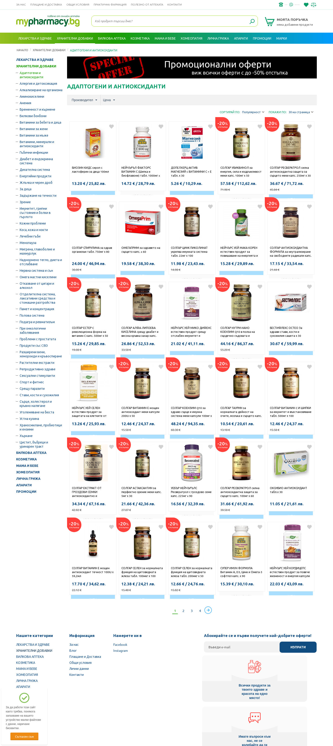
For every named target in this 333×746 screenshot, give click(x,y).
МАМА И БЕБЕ (27, 466)
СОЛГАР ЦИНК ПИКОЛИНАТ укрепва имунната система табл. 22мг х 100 (189, 251)
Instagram (120, 650)
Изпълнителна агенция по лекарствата (135, 716)
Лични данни (79, 668)
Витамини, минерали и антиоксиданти (37, 144)
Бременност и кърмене (37, 109)
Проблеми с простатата (38, 339)
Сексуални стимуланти (37, 375)
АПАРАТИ (24, 485)
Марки (281, 38)
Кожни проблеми (33, 223)
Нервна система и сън (36, 270)
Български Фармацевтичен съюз (76, 716)
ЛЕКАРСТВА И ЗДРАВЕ (35, 60)
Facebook (120, 644)
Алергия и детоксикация (38, 83)
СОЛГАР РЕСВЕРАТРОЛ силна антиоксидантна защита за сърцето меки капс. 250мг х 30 (290, 171)
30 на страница (301, 112)
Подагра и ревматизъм (37, 322)
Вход (307, 49)
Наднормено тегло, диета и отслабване (41, 262)
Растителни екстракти (37, 362)
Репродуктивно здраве (38, 369)
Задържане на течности (38, 195)
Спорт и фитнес (32, 382)
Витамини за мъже (34, 135)
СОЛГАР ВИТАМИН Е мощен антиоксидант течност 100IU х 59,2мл (93, 572)
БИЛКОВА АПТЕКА (31, 453)
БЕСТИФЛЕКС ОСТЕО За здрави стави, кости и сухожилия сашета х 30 (286, 331)
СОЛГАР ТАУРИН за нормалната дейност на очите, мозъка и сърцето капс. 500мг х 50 (241, 412)
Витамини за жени (34, 129)
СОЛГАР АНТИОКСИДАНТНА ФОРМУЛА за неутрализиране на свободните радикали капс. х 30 (290, 252)
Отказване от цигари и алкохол (37, 285)
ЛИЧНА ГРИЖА (28, 479)
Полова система (32, 315)
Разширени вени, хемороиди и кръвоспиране (41, 354)
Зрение (25, 202)
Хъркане (26, 436)
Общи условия (77, 4)
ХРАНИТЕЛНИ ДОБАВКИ (36, 66)
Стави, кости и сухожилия (39, 395)
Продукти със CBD (34, 345)
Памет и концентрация (37, 309)
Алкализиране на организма (41, 90)
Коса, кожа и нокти (34, 230)
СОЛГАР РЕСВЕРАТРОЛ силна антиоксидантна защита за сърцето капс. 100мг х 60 (239, 492)
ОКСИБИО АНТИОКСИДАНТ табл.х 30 (288, 490)
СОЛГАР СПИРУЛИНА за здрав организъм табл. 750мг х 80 (92, 249)
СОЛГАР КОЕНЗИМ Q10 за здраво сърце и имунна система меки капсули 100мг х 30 (191, 412)
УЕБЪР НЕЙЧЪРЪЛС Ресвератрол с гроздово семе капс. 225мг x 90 (191, 492)
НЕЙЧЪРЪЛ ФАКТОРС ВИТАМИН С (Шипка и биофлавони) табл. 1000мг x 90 (140, 172)
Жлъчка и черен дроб (36, 182)
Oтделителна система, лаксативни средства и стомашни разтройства (38, 298)
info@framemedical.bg (283, 4)
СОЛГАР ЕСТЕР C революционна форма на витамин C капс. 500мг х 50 (90, 331)
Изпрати (298, 647)
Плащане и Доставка (46, 4)
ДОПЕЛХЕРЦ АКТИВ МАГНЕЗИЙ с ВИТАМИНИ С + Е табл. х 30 (191, 171)
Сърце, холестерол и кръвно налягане (36, 403)
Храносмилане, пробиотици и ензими (41, 427)
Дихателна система (35, 169)
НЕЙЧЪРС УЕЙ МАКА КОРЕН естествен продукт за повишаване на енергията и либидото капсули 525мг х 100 (241, 252)
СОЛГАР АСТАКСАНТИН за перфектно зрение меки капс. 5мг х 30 (141, 492)
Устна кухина (29, 418)
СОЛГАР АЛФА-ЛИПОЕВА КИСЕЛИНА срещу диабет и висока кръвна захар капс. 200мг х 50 (139, 332)
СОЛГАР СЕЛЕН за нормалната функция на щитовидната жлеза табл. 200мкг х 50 (191, 572)
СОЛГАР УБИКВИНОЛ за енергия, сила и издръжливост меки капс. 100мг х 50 (241, 171)
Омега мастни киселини (38, 277)
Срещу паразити (32, 388)
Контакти (174, 4)
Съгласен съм (24, 736)
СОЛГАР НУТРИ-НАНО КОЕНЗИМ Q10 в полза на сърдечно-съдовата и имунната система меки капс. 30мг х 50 (240, 332)
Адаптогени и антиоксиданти (31, 75)
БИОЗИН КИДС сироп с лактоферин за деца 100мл (90, 169)
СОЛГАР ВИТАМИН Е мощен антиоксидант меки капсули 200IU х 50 (140, 412)
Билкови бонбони (33, 116)
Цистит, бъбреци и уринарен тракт (34, 444)
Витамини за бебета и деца (40, 122)
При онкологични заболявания (33, 330)
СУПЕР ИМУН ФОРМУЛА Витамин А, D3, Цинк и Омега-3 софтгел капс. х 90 (241, 572)
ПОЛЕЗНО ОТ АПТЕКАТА (147, 4)
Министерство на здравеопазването (197, 716)
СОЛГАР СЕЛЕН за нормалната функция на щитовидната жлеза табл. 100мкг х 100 (142, 572)
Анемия (25, 103)
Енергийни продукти (35, 176)
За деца (25, 189)
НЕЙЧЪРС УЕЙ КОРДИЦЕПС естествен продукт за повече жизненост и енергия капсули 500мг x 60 (290, 572)
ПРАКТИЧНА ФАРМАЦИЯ (110, 4)
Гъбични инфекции (34, 152)
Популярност (253, 112)
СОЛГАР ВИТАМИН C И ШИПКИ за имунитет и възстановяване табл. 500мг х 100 (290, 412)
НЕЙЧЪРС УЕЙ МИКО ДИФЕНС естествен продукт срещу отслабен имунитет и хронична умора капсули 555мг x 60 (191, 332)
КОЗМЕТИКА (26, 459)
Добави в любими (111, 126)
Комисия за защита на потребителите (257, 716)
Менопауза (28, 242)
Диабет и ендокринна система (36, 161)
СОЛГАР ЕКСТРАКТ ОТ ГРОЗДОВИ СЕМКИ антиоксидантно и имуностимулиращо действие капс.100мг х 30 (92, 492)
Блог (73, 650)
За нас (21, 4)
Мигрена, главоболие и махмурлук (37, 251)
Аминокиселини (32, 96)
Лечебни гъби (30, 236)
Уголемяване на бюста (37, 412)
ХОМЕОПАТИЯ (28, 472)
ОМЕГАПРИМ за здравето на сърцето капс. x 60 (140, 249)
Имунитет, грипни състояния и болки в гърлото (35, 212)
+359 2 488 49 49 (247, 4)
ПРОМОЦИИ (26, 491)
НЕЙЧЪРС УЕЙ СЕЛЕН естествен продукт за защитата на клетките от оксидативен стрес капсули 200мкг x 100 (90, 412)
